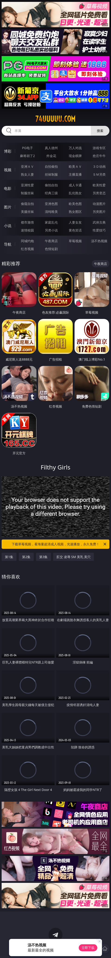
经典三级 (51, 193)
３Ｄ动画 (99, 166)
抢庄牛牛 (99, 156)
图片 (7, 207)
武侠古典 (99, 222)
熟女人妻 (27, 174)
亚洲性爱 (27, 185)
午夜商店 (51, 241)
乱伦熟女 (75, 193)
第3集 (43, 557)
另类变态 (99, 193)
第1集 (9, 557)
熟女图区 (75, 211)
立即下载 (88, 947)
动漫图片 (99, 203)
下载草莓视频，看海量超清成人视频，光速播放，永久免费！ (59, 544)
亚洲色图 (51, 203)
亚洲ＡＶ (27, 166)
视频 (7, 169)
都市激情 (27, 222)
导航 (7, 244)
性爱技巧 (99, 230)
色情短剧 (51, 249)
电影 (7, 188)
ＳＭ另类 (99, 174)
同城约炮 (27, 241)
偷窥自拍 (27, 203)
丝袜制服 (51, 174)
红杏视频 (27, 249)
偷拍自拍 (51, 185)
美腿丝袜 (27, 211)
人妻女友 (75, 222)
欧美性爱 (99, 185)
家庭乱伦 (51, 222)
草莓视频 (75, 241)
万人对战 (75, 148)
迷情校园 (27, 230)
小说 (7, 225)
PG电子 (27, 148)
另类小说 (51, 230)
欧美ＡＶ (75, 166)
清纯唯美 (51, 211)
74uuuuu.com (55, 119)
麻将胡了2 (27, 156)
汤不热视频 (99, 241)
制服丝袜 (27, 193)
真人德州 (51, 148)
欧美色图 (75, 203)
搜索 (100, 130)
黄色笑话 (75, 230)
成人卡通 (75, 185)
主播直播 (75, 174)
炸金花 (51, 156)
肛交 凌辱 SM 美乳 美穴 (73, 557)
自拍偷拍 (51, 166)
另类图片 (99, 211)
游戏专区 (99, 148)
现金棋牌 (75, 156)
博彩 (7, 151)
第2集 (26, 557)
